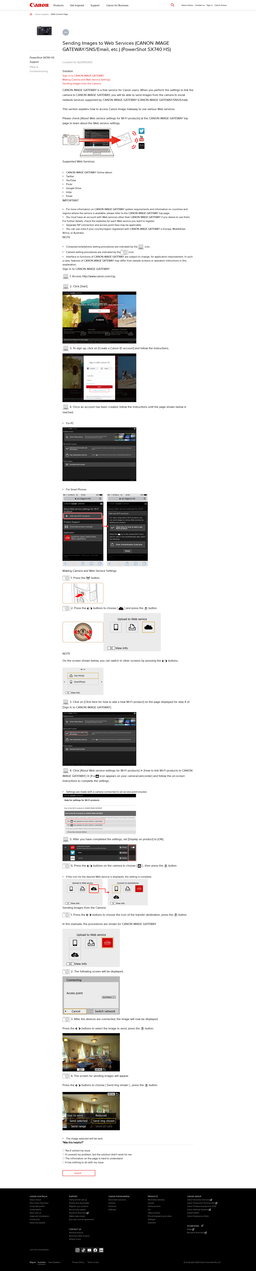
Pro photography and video (160, 1216)
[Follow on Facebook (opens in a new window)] (95, 1251)
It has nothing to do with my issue (83, 1162)
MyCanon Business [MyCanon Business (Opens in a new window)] (79, 1213)
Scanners (152, 1223)
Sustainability (35, 1209)
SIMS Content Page (59, 14)
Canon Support (42, 14)
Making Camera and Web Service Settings (86, 79)
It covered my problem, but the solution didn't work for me (97, 1154)
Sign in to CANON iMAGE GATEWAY (83, 75)
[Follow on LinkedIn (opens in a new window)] (101, 1251)
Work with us (35, 1213)
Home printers (154, 1206)
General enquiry (76, 1232)
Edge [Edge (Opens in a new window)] (190, 1229)
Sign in (210, 5)
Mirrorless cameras (156, 1200)
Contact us (200, 5)
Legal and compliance (39, 1216)
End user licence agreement (81, 1219)
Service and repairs (77, 1209)
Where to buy (75, 1239)
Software (112, 1209)
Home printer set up (78, 1200)
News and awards (37, 1223)
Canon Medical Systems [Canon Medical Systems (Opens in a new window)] (199, 1209)
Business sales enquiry (79, 1236)
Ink (149, 1209)
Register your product (78, 1206)
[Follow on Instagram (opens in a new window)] (77, 1251)
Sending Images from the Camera (81, 83)
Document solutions (117, 1200)
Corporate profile (37, 1206)
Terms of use (93, 1262)
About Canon (35, 1200)
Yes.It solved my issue (76, 1150)
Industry (112, 1203)
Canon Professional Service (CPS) (201, 1206)
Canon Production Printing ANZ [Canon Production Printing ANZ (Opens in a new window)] (202, 1203)
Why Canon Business (39, 1203)
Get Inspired (77, 5)
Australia (41, 1262)
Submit (77, 1173)
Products (58, 5)
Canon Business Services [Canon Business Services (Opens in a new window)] (199, 1200)
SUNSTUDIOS (193, 1213)
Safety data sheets (77, 1216)
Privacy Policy (78, 1262)
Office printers (154, 1213)
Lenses (151, 1203)
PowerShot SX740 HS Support (42, 60)
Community (35, 1219)
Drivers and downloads (79, 1203)
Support (95, 5)
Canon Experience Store (198, 1216)
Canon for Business (117, 5)
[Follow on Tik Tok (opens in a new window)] (83, 1251)
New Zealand (54, 1262)
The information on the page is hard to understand (92, 1158)
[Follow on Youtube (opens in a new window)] (89, 1251)
